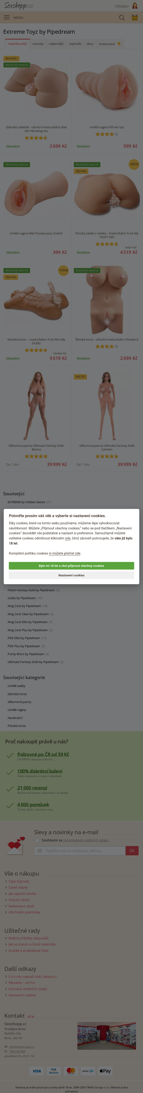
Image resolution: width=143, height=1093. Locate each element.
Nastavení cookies (71, 575)
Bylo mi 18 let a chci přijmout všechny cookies (71, 566)
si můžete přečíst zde (65, 553)
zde (67, 538)
